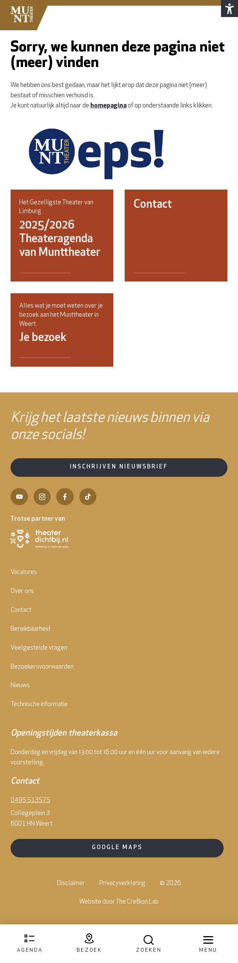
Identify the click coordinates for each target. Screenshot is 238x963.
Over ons (22, 591)
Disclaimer (71, 883)
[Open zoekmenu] (149, 944)
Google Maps (117, 848)
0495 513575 (30, 800)
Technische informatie (39, 704)
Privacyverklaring (122, 883)
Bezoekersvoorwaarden (42, 667)
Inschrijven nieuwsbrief (119, 467)
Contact (21, 610)
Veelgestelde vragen (39, 648)
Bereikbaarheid (30, 629)
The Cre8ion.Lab (137, 902)
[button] (229, 8)
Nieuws (20, 685)
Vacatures (24, 572)
